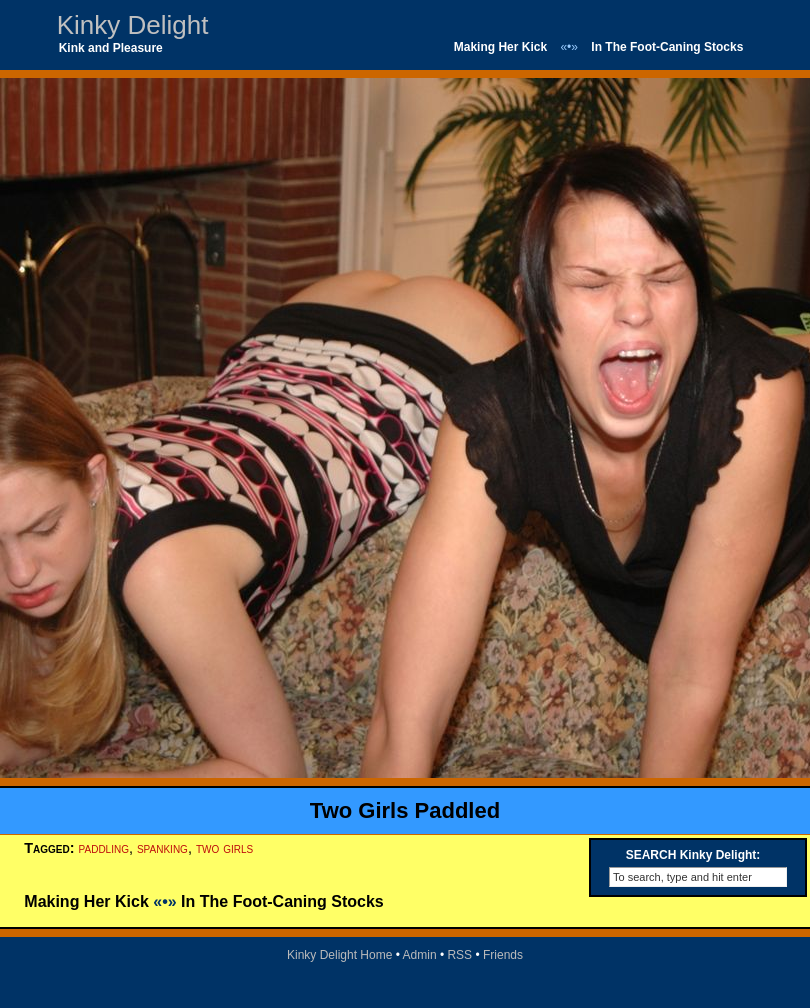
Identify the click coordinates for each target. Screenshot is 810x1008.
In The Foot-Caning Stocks (667, 47)
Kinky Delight (133, 25)
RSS (459, 955)
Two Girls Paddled (405, 810)
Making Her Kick (500, 47)
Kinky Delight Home (339, 955)
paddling (104, 848)
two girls (224, 848)
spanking (162, 848)
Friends (503, 955)
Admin (420, 955)
